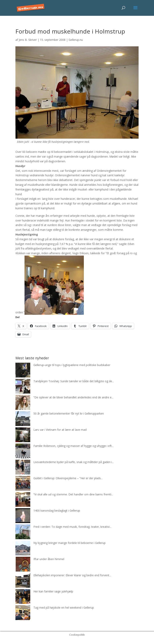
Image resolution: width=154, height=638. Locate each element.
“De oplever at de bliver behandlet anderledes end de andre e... (73, 397)
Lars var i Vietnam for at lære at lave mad (60, 430)
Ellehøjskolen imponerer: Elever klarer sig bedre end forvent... (72, 575)
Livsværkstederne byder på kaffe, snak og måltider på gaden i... (73, 462)
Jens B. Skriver (28, 40)
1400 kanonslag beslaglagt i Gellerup (56, 510)
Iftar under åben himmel (48, 559)
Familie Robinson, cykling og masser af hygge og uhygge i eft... (73, 446)
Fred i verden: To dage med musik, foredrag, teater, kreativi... (72, 527)
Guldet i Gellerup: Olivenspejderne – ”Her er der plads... (68, 478)
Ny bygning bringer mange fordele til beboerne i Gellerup (69, 543)
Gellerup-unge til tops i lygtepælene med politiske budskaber (71, 365)
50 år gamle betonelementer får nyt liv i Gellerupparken (68, 413)
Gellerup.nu (76, 40)
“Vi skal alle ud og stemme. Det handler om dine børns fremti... (73, 494)
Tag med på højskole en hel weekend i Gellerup (63, 607)
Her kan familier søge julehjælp (53, 591)
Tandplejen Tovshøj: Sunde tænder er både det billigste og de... (73, 381)
